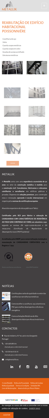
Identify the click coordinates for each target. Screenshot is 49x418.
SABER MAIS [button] (34, 408)
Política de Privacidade (21, 383)
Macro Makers (34, 388)
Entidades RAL (35, 386)
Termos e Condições (22, 386)
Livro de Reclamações (9, 388)
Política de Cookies (36, 383)
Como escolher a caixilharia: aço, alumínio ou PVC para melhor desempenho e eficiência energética (28, 307)
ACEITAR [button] (6, 415)
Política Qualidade (8, 386)
